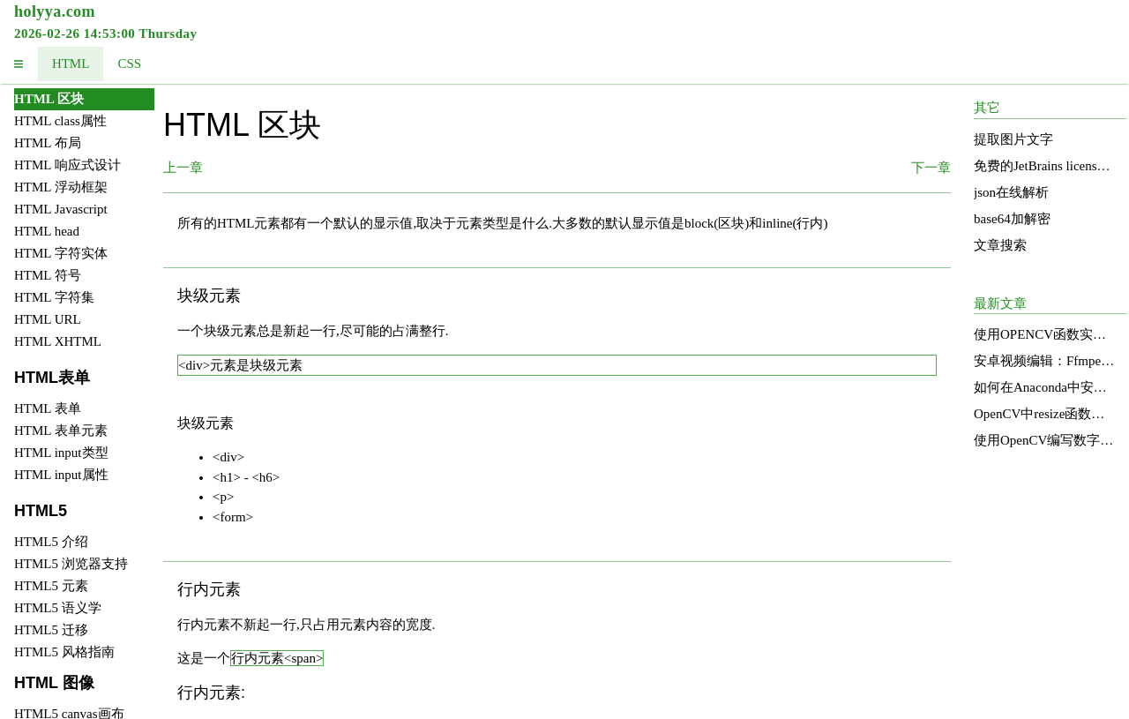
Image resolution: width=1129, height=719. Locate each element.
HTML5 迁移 (51, 630)
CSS (129, 63)
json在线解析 (1011, 192)
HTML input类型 (61, 453)
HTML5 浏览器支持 (71, 564)
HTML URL (47, 319)
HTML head (46, 231)
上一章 (183, 168)
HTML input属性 (61, 475)
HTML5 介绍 (51, 542)
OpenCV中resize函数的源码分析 (1044, 414)
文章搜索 (1000, 245)
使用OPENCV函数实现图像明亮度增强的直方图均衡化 (1044, 334)
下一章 (931, 168)
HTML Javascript (61, 209)
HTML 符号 (47, 275)
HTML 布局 (47, 143)
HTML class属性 (60, 121)
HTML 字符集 (54, 297)
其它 (987, 108)
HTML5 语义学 (57, 608)
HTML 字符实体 (61, 253)
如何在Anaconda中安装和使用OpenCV (1044, 387)
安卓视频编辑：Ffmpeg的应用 (1044, 361)
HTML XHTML (57, 341)
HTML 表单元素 (61, 430)
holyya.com (54, 11)
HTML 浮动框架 (61, 187)
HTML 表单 (47, 408)
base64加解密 (1012, 219)
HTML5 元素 (51, 586)
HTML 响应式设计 (67, 165)
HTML (71, 63)
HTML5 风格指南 (64, 652)
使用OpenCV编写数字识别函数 (1044, 440)
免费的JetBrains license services (1044, 166)
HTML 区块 (49, 99)
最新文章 (1000, 303)
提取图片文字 (1013, 139)
